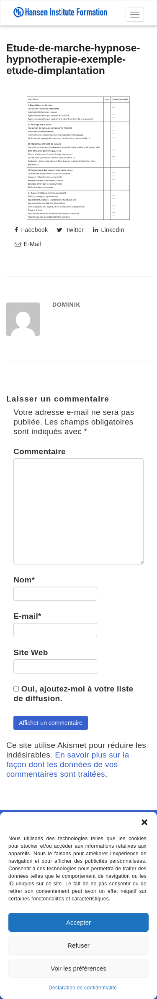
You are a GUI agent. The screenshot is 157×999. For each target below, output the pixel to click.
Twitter (70, 229)
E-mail (27, 616)
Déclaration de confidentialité (83, 988)
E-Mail (28, 244)
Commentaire (39, 451)
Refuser (78, 945)
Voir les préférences (78, 968)
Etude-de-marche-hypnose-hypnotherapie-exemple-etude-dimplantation (73, 59)
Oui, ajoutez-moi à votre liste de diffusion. (73, 693)
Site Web (30, 652)
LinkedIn (108, 229)
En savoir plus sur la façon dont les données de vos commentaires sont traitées (67, 764)
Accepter (78, 922)
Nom (24, 579)
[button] (144, 822)
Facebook (31, 229)
